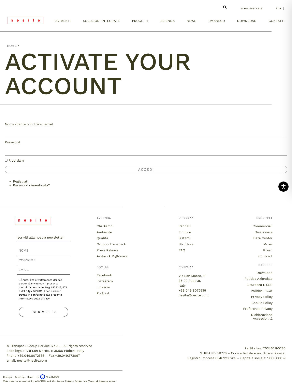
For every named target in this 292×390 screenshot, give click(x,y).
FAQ (182, 250)
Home (12, 46)
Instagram (105, 281)
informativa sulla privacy (34, 298)
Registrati (20, 181)
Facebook (104, 275)
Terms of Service (98, 381)
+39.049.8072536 (30, 356)
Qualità (102, 238)
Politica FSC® (262, 291)
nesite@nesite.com (193, 295)
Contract (265, 256)
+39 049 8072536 (192, 290)
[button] (225, 9)
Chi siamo (105, 226)
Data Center (263, 238)
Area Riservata (252, 8)
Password (12, 142)
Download (247, 21)
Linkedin (103, 287)
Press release (107, 250)
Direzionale (264, 232)
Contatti (277, 21)
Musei (268, 244)
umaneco (216, 21)
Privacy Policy (262, 297)
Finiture (185, 232)
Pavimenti (62, 21)
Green (268, 250)
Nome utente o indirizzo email (29, 124)
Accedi (146, 169)
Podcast (103, 293)
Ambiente (104, 232)
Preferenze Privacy (258, 309)
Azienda (167, 21)
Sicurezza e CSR (260, 285)
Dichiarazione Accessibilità (262, 316)
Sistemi (184, 238)
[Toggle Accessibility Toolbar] (283, 186)
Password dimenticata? (31, 185)
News (191, 21)
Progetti (140, 21)
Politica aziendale (259, 279)
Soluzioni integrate (101, 21)
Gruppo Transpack (111, 244)
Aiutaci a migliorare (112, 256)
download (265, 273)
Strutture (186, 244)
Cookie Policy (262, 303)
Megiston (49, 376)
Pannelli (185, 226)
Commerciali (263, 226)
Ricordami (17, 160)
